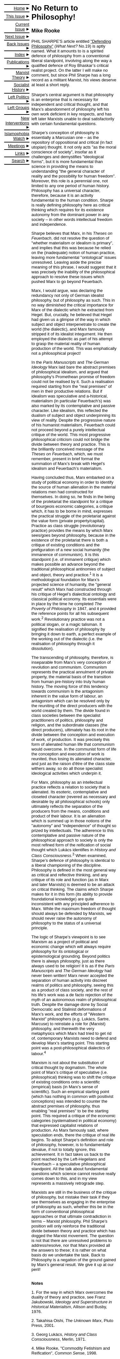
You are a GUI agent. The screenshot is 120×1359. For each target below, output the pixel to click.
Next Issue (15, 36)
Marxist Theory (20, 75)
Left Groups (18, 107)
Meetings (16, 145)
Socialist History (20, 87)
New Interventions (17, 120)
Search (18, 160)
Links (20, 153)
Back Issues (18, 43)
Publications (18, 61)
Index (20, 54)
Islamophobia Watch (16, 136)
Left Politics (18, 97)
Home (19, 8)
